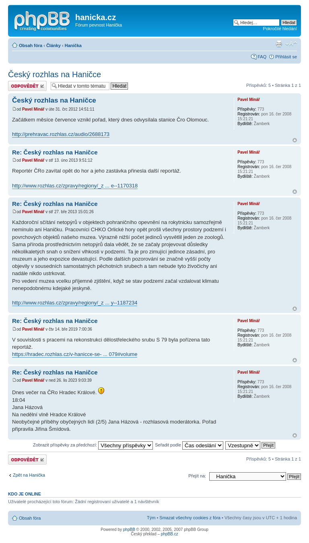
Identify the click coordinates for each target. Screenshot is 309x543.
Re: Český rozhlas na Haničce (55, 152)
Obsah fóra (30, 45)
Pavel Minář (33, 109)
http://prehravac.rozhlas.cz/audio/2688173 (60, 134)
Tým (151, 517)
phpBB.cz (169, 534)
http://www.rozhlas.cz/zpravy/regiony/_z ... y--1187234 (74, 303)
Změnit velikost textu (291, 43)
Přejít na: (197, 475)
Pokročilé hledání (280, 28)
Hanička (73, 45)
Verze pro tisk (278, 43)
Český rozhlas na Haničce (54, 74)
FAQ (262, 56)
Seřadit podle (189, 444)
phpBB (129, 529)
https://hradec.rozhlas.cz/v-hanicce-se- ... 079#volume (74, 354)
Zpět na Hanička (29, 475)
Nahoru (295, 140)
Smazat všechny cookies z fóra (189, 517)
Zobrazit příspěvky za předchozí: (93, 444)
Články (53, 45)
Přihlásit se (286, 56)
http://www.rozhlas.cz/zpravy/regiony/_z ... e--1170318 (75, 186)
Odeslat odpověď (27, 86)
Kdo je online (24, 494)
